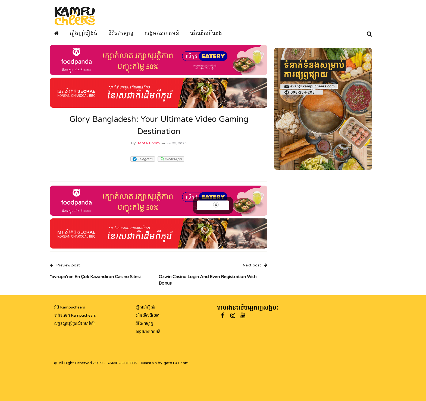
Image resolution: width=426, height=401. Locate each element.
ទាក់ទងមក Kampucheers (75, 315)
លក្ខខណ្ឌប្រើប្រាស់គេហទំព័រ (74, 323)
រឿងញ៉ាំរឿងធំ (84, 33)
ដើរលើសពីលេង (206, 33)
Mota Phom (149, 143)
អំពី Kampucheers (69, 307)
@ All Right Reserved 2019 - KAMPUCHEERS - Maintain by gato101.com (121, 363)
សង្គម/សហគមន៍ (162, 33)
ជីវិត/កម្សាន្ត (121, 33)
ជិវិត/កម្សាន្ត (144, 323)
